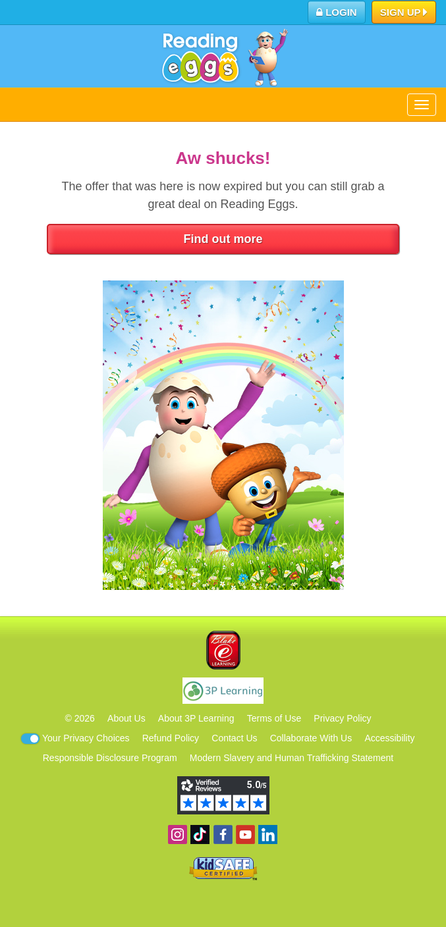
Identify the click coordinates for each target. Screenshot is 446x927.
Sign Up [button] (404, 13)
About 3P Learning (196, 718)
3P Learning (223, 690)
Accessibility (389, 738)
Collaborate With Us (311, 738)
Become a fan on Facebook (223, 834)
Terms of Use (274, 718)
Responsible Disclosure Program (110, 758)
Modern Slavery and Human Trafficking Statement (291, 758)
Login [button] (336, 12)
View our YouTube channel (245, 834)
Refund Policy (170, 738)
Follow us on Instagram (177, 834)
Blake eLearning (223, 650)
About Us (126, 718)
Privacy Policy (342, 718)
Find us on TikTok (199, 834)
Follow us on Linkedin (267, 834)
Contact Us (234, 738)
